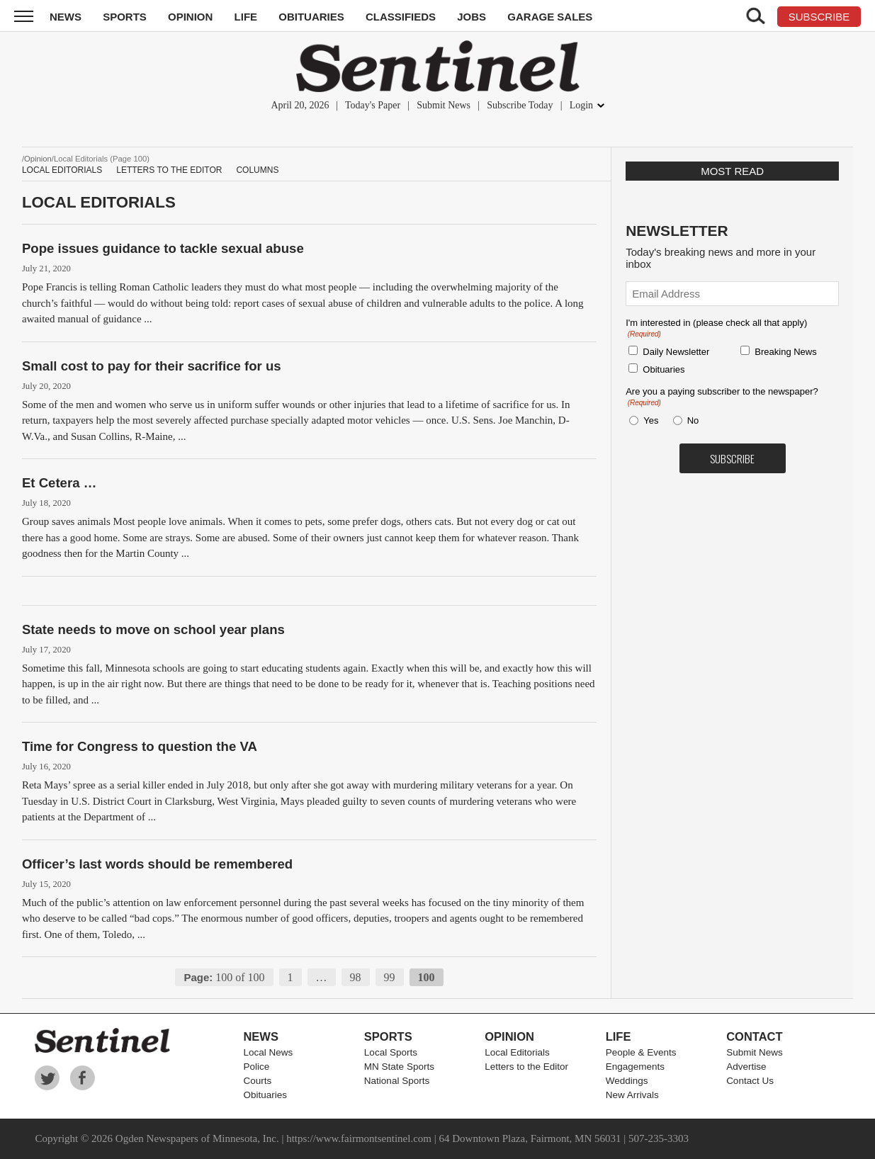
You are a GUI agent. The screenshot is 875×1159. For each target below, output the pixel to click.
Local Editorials (62, 170)
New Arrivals (632, 1095)
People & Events (641, 1052)
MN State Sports (399, 1066)
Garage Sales (549, 17)
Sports (125, 17)
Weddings (627, 1080)
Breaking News (785, 351)
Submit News (443, 105)
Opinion (190, 17)
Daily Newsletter (676, 351)
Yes (648, 420)
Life (246, 17)
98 (355, 977)
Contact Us (750, 1080)
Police (256, 1066)
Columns (257, 170)
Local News (268, 1052)
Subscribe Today (520, 105)
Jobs (471, 17)
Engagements (635, 1066)
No (693, 420)
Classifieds (401, 17)
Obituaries (311, 17)
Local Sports (390, 1052)
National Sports (396, 1080)
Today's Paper (372, 105)
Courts (257, 1080)
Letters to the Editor (169, 170)
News (65, 17)
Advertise (746, 1066)
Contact (754, 1036)
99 (389, 977)
